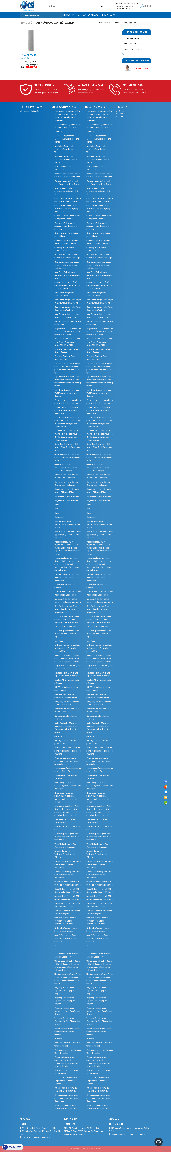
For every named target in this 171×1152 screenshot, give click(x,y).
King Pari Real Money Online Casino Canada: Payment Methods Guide (66, 609)
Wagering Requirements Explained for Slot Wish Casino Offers (67, 1011)
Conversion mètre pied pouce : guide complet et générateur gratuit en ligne (66, 265)
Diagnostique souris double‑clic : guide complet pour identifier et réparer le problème (67, 332)
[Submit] (102, 6)
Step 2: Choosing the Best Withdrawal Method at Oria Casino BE (65, 938)
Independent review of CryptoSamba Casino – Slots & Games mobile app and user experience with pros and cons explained (67, 548)
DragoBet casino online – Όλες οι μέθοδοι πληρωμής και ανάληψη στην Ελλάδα (67, 342)
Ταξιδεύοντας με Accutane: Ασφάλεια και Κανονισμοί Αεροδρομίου (65, 1080)
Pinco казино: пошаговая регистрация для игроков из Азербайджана (66, 761)
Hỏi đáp (120, 114)
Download (93, 15)
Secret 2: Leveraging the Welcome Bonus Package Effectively (65, 854)
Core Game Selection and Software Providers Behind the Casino (67, 275)
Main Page (58, 641)
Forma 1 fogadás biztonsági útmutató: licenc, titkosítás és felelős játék (66, 410)
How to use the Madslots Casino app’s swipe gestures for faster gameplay (67, 534)
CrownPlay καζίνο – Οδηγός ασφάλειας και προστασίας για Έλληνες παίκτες (67, 285)
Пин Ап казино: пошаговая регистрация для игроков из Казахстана (66, 1098)
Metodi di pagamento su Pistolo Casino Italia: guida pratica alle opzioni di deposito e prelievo (67, 658)
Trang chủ (26, 23)
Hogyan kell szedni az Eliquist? (67, 496)
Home (56, 505)
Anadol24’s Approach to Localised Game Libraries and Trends (66, 139)
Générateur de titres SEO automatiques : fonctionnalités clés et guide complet (66, 467)
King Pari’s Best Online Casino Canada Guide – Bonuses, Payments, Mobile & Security (66, 619)
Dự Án (112, 15)
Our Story (58, 736)
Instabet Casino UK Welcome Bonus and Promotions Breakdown (66, 577)
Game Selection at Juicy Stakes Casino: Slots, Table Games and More (67, 447)
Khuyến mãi (68, 15)
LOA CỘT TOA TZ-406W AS (29, 56)
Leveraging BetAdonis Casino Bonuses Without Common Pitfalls (66, 634)
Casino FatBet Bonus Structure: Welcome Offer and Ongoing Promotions (67, 208)
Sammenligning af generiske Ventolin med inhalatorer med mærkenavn (66, 837)
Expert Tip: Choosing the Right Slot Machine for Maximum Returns (66, 393)
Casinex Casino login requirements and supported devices (66, 191)
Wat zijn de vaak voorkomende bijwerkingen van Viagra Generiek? (67, 1031)
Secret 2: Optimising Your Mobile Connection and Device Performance (67, 864)
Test (56, 945)
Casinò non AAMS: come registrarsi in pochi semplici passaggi (65, 226)
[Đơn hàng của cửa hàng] (136, 23)
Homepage (59, 517)
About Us (58, 132)
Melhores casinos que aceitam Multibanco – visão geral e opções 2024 (67, 648)
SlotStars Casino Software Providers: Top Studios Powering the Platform (65, 921)
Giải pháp (81, 15)
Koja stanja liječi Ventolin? (65, 626)
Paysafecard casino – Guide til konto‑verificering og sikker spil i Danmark (67, 751)
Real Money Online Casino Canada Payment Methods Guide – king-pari (67, 785)
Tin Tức (104, 15)
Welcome (58, 1039)
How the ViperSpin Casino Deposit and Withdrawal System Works (67, 524)
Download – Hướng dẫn (30, 111)
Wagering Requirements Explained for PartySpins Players (64, 990)
